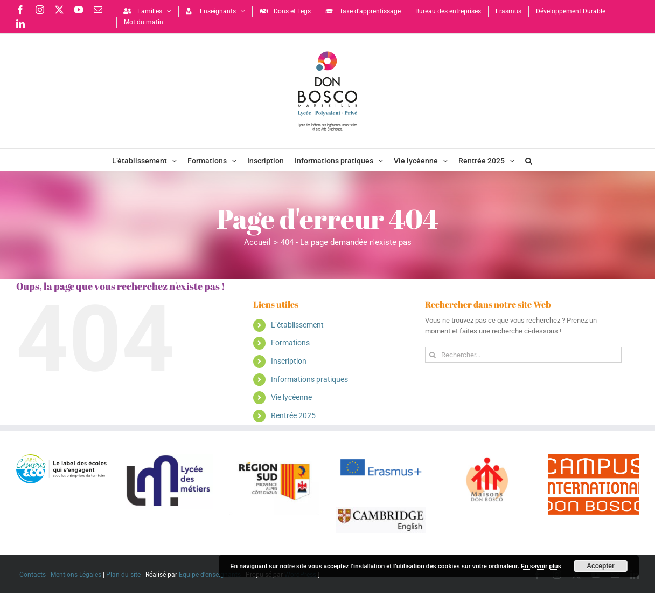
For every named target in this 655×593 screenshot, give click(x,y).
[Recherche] (433, 355)
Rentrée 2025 (293, 415)
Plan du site (123, 574)
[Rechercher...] (523, 355)
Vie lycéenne (291, 397)
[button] (528, 160)
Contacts (32, 574)
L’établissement (297, 325)
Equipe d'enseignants (210, 574)
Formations (290, 342)
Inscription (288, 361)
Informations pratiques (309, 379)
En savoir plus (541, 566)
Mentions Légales (76, 574)
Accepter (600, 566)
